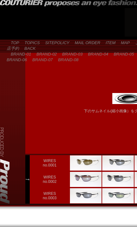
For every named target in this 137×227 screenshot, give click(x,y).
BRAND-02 (44, 54)
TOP (13, 42)
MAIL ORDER (85, 42)
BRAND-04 (96, 54)
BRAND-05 (121, 54)
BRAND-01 (19, 54)
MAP (123, 42)
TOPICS (30, 42)
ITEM (108, 42)
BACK (27, 48)
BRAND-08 (66, 59)
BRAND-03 (70, 54)
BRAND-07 (40, 59)
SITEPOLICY (55, 42)
